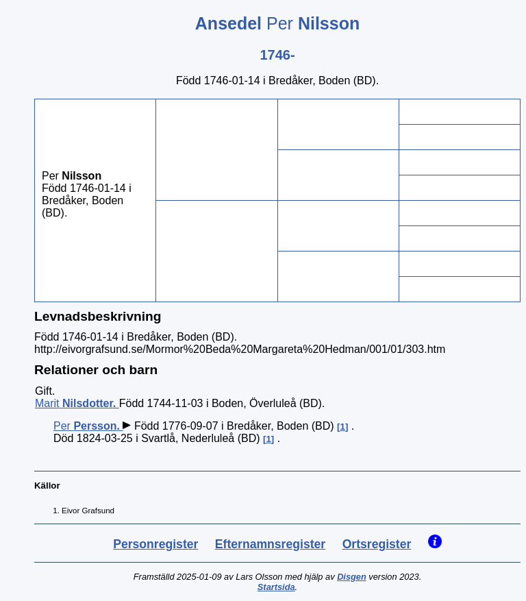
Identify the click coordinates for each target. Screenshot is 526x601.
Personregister (155, 544)
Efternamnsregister (270, 544)
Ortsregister (377, 544)
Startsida (276, 587)
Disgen (351, 577)
